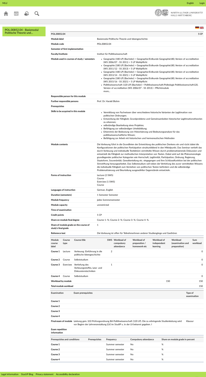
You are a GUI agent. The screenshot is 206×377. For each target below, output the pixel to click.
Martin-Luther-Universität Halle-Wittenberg (179, 12)
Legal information (10, 374)
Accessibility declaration (68, 374)
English (190, 3)
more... (106, 91)
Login (202, 3)
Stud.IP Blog (27, 374)
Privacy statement (44, 374)
